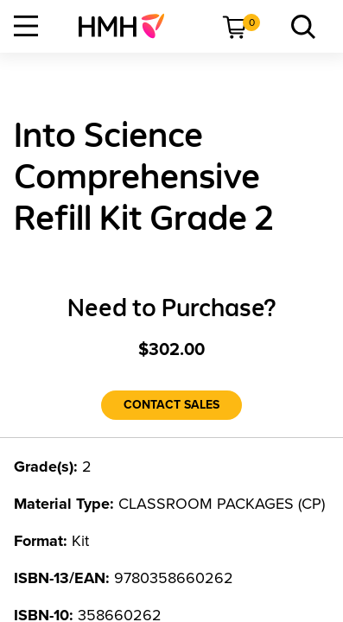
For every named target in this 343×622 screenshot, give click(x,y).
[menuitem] (128, 26)
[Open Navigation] (26, 26)
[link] (128, 26)
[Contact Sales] (171, 405)
